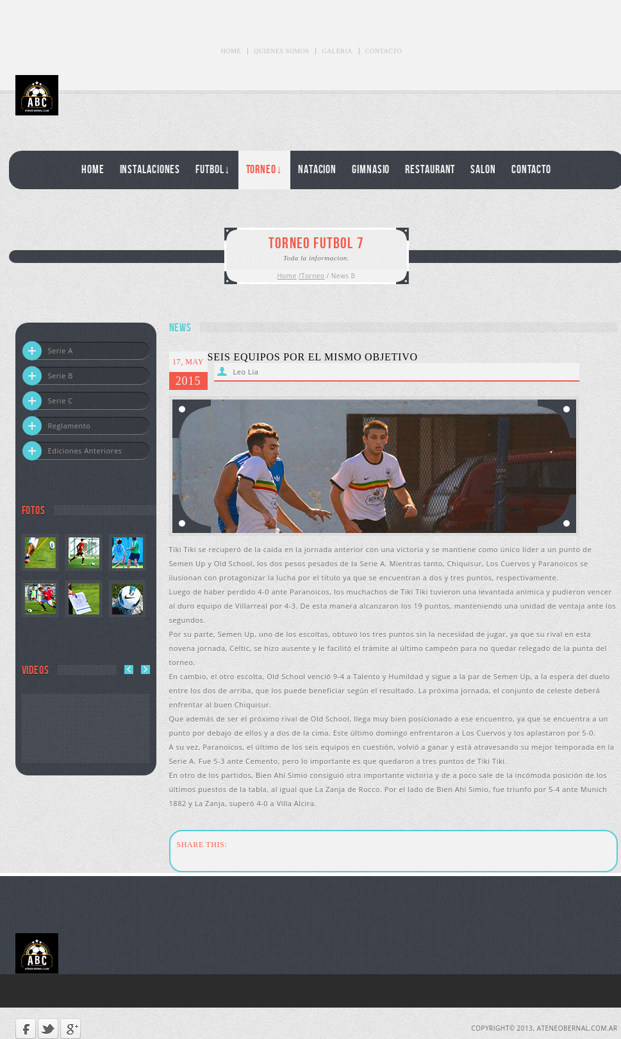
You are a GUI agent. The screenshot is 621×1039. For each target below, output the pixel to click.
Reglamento (56, 426)
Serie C (47, 401)
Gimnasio (371, 169)
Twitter (48, 1028)
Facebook (25, 1028)
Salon (483, 169)
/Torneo (312, 275)
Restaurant (430, 169)
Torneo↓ (264, 169)
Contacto (383, 51)
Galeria (337, 51)
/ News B (341, 275)
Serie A (47, 351)
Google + (70, 1028)
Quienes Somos (281, 51)
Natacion (317, 169)
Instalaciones (150, 169)
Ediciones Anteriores (72, 451)
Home (231, 51)
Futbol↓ (212, 169)
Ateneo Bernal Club (74, 95)
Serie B (47, 376)
